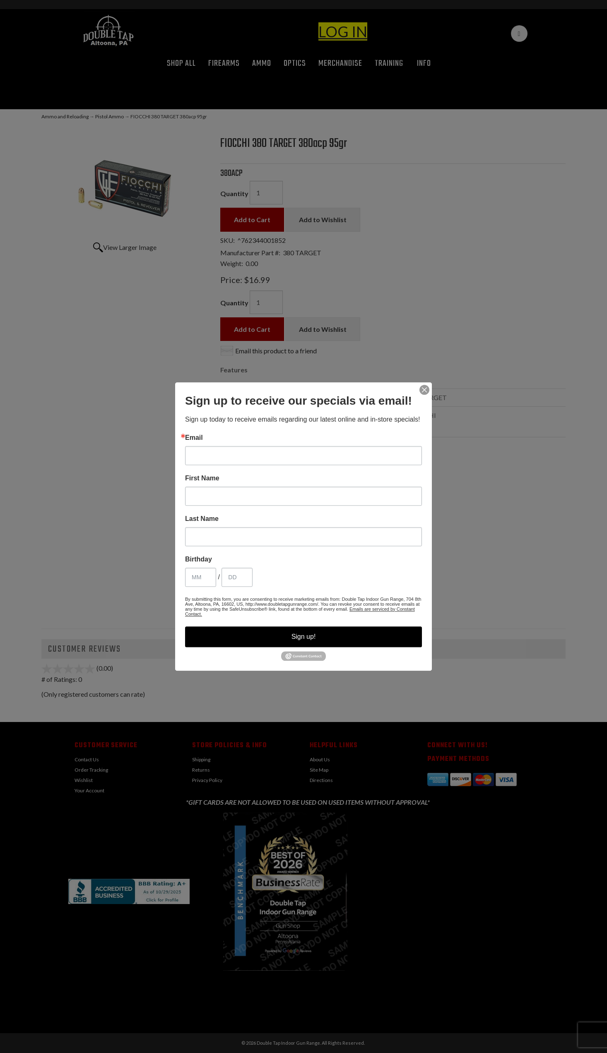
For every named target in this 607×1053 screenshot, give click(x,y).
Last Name (202, 519)
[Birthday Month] (200, 577)
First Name (202, 478)
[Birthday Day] (237, 577)
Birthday (198, 559)
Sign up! (303, 636)
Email (194, 437)
